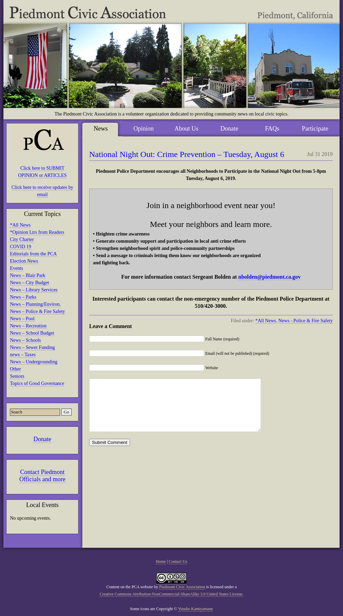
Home (161, 561)
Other (15, 369)
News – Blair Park (27, 275)
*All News (20, 225)
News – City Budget (29, 282)
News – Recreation (28, 325)
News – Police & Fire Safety (37, 311)
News (101, 128)
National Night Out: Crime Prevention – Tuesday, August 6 (186, 154)
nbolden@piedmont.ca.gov (269, 277)
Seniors (17, 376)
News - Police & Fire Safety (306, 320)
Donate (42, 439)
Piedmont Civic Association (182, 586)
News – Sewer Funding (32, 347)
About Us (187, 128)
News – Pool (22, 318)
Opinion (143, 128)
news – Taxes (23, 354)
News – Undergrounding (33, 361)
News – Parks (23, 297)
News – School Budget (32, 333)
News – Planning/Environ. (35, 304)
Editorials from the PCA (33, 253)
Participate (315, 128)
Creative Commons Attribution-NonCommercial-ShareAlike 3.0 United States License (170, 594)
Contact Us (178, 561)
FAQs (272, 128)
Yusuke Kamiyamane (195, 608)
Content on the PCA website (129, 586)
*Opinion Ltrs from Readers (37, 232)
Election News (24, 261)
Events (16, 268)
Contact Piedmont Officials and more (42, 476)
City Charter (22, 239)
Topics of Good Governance (37, 383)
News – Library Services (34, 289)
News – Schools (25, 340)
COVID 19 (20, 246)
